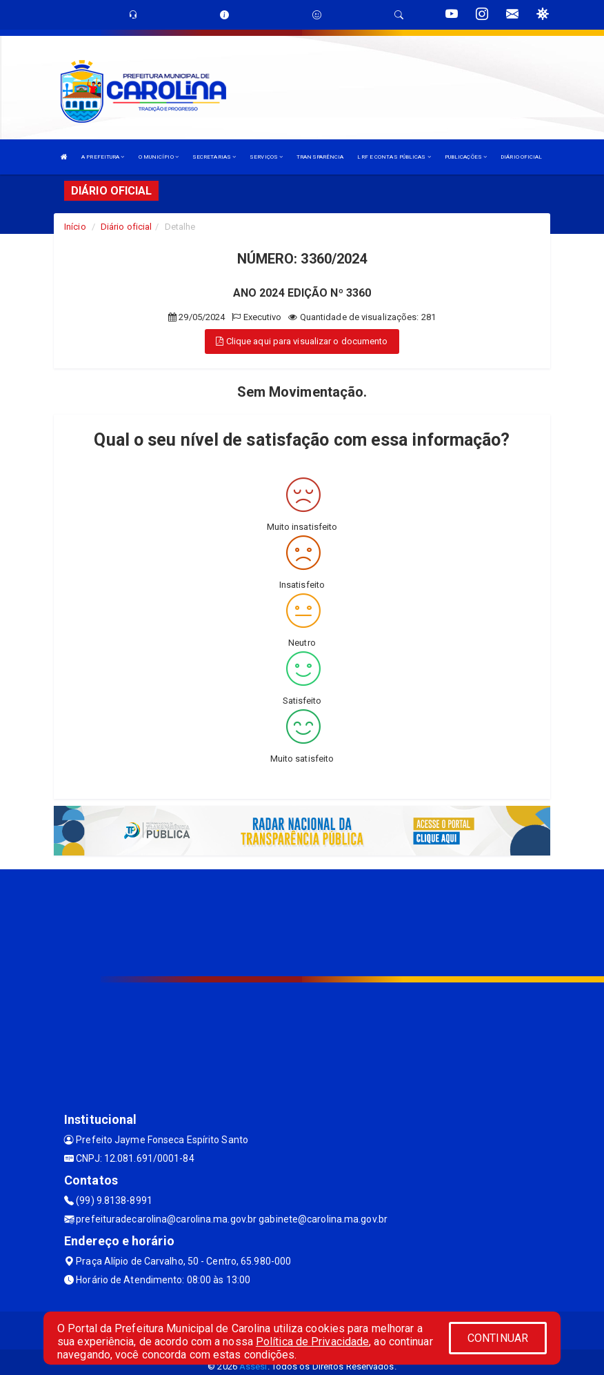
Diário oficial (126, 226)
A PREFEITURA (102, 157)
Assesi (253, 1366)
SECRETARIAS (214, 157)
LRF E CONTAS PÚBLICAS (393, 157)
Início (75, 226)
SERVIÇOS (266, 157)
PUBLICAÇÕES (466, 157)
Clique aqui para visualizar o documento (301, 341)
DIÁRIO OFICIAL (521, 157)
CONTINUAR (497, 1338)
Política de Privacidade (312, 1341)
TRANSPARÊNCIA (319, 157)
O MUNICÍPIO (159, 157)
